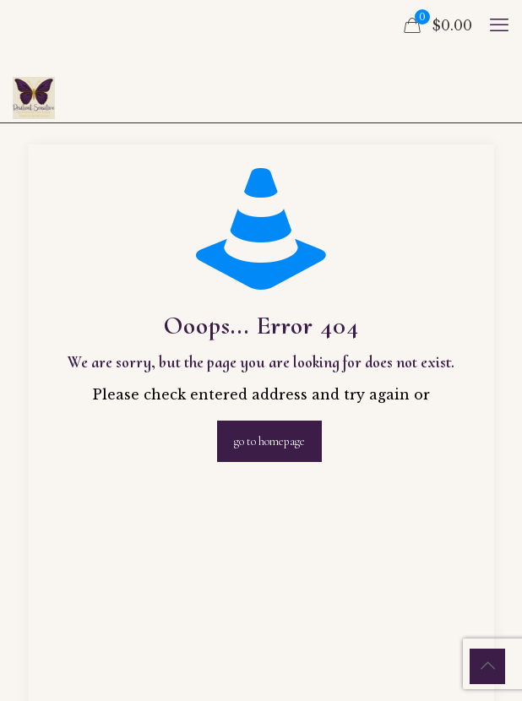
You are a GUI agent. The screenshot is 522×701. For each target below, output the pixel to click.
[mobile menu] (499, 25)
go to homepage (269, 441)
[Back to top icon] (487, 666)
